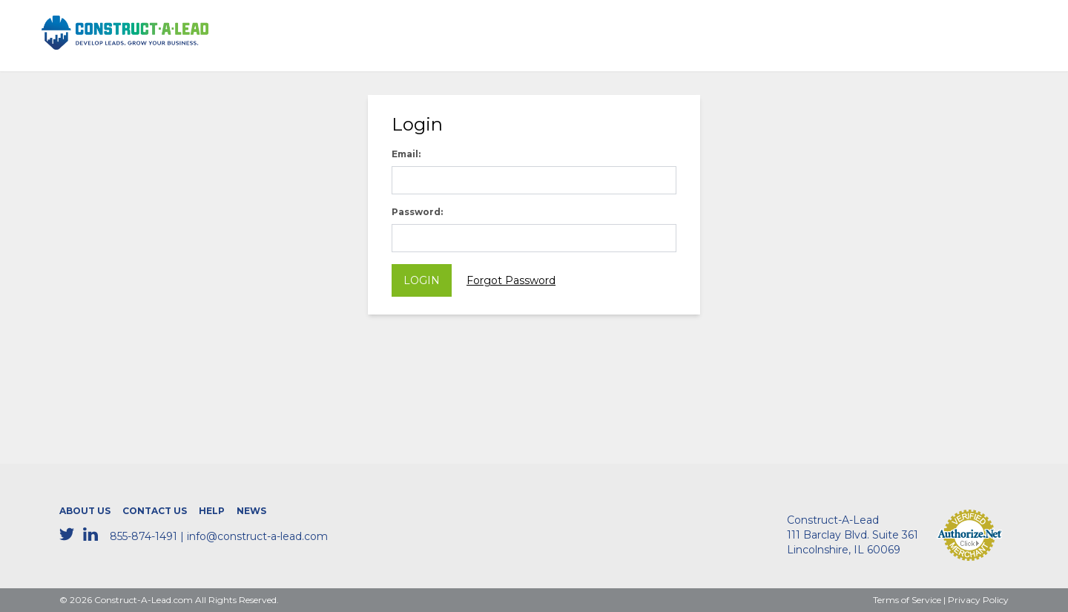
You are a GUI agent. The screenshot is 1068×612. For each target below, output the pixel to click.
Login (421, 280)
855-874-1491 (143, 536)
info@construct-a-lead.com (257, 536)
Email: (406, 153)
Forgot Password (511, 280)
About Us (85, 510)
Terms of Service (907, 599)
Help (212, 510)
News (251, 510)
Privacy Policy (978, 599)
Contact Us (154, 510)
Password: (417, 211)
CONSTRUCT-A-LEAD (105, 24)
